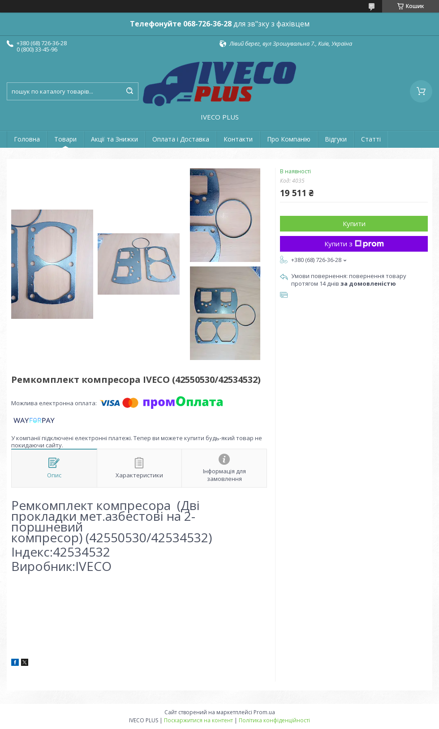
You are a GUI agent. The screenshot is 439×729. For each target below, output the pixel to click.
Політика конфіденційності (274, 720)
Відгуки (336, 139)
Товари (65, 139)
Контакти (238, 139)
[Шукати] (129, 91)
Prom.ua (264, 712)
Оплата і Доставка (180, 139)
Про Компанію (288, 139)
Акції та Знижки (114, 139)
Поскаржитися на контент (198, 720)
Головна (27, 139)
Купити (354, 223)
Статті (371, 139)
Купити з (354, 243)
